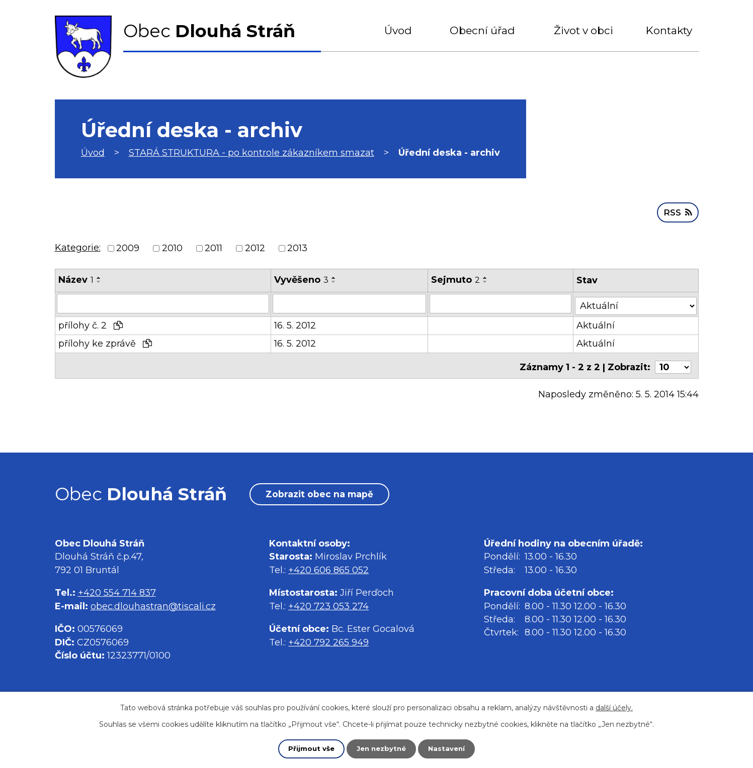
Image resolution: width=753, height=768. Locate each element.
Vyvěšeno (301, 278)
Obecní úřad (482, 30)
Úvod (398, 30)
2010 (172, 247)
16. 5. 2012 (295, 322)
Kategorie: (78, 246)
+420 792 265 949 (328, 643)
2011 (213, 247)
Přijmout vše (308, 748)
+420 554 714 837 (117, 594)
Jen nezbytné (381, 748)
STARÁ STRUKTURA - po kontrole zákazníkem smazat (251, 152)
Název (76, 278)
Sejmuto (456, 278)
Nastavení (449, 748)
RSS (677, 210)
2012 (255, 247)
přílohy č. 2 (90, 322)
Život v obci (583, 30)
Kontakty (669, 30)
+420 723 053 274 (328, 607)
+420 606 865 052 (328, 571)
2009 (127, 247)
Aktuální (596, 322)
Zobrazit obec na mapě (325, 495)
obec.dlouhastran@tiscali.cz (153, 607)
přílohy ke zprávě (105, 340)
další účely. (614, 707)
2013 (297, 247)
